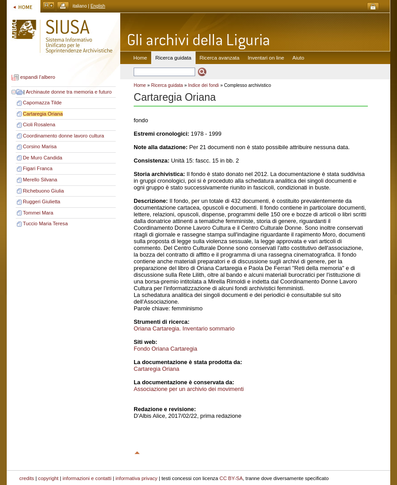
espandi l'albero (37, 77)
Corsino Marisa (40, 146)
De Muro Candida (42, 157)
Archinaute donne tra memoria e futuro (69, 91)
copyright (48, 478)
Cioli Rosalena (39, 124)
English (98, 6)
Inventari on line (266, 57)
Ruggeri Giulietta (41, 201)
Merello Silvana (40, 179)
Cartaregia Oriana (43, 113)
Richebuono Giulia (43, 190)
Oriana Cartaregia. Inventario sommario (184, 328)
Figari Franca (37, 168)
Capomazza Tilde (42, 102)
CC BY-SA (231, 478)
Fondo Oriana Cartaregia (165, 348)
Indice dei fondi (203, 85)
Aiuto (298, 57)
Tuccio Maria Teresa (45, 223)
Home (140, 57)
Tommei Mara (38, 212)
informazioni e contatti (87, 478)
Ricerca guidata (167, 85)
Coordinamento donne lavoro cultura (63, 135)
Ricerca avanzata (220, 57)
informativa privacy (136, 478)
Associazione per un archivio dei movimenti (189, 389)
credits (26, 478)
